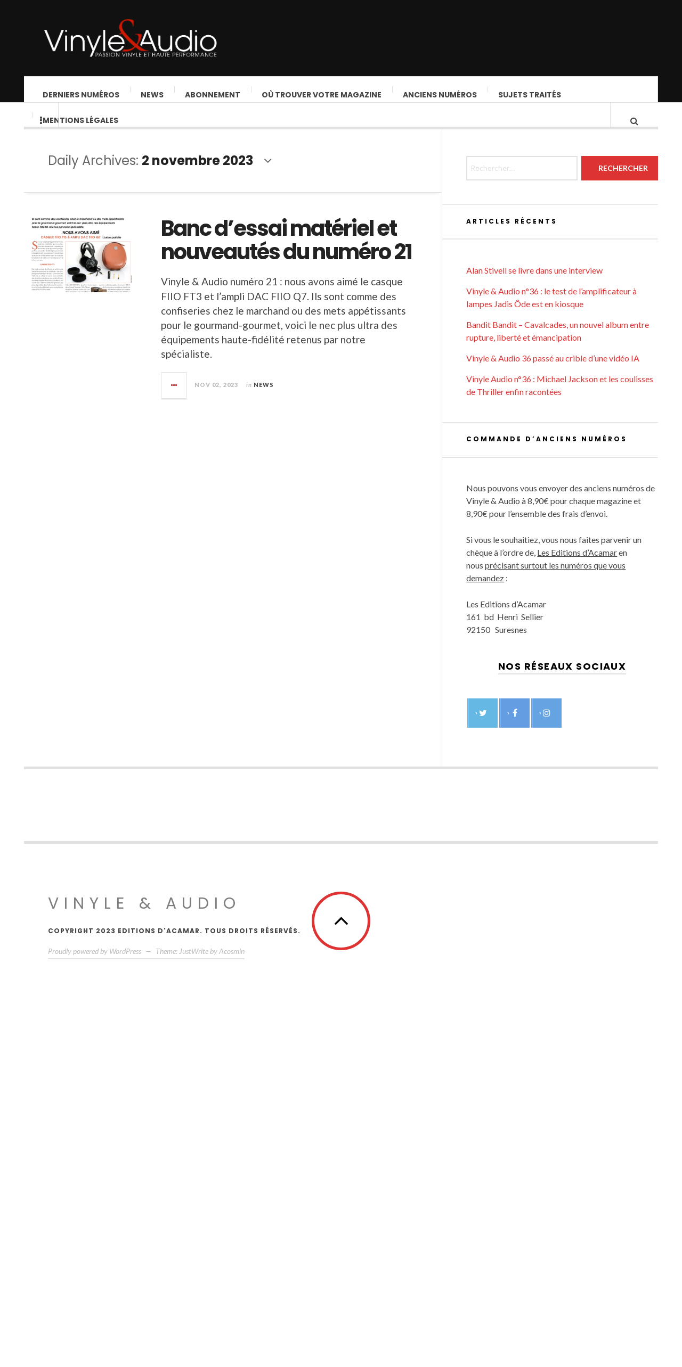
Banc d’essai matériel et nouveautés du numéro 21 (321, 250)
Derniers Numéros (81, 94)
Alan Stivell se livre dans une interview (534, 587)
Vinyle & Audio (144, 1220)
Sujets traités (530, 94)
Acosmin (232, 1268)
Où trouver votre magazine (322, 94)
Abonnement (213, 94)
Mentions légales (81, 131)
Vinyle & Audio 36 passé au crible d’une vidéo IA (552, 675)
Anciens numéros (440, 94)
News (152, 94)
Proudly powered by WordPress (94, 1268)
